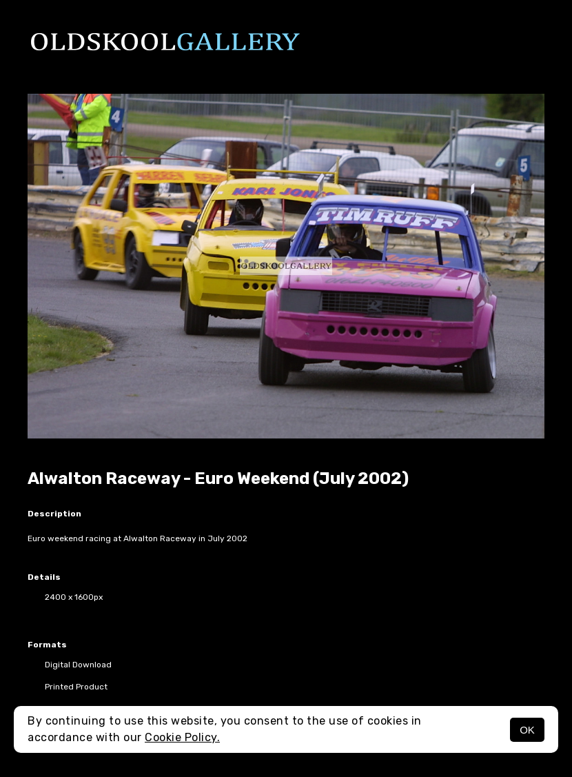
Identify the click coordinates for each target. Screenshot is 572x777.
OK (527, 730)
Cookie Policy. (182, 737)
